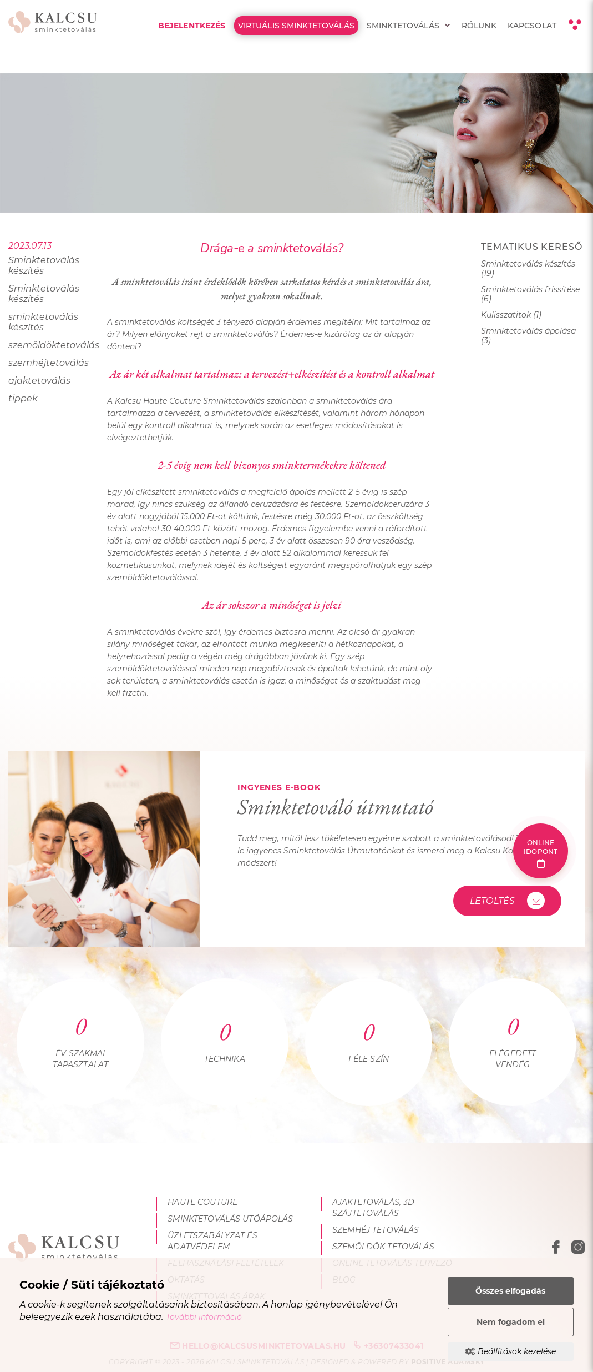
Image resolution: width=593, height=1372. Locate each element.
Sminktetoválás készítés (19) (528, 268)
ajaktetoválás (39, 380)
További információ (204, 1317)
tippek (22, 398)
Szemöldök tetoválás (383, 1247)
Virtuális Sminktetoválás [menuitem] (296, 26)
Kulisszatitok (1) (511, 315)
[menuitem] (447, 26)
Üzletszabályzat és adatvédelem (212, 1241)
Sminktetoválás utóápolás (230, 1219)
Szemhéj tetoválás (375, 1230)
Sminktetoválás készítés (43, 265)
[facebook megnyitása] (557, 1249)
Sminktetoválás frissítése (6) (530, 294)
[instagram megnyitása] (578, 1249)
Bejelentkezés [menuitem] (192, 26)
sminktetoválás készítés (43, 322)
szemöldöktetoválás (49, 345)
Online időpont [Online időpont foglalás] (540, 853)
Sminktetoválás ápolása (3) (528, 335)
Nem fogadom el (511, 1322)
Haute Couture (202, 1202)
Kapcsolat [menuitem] (532, 26)
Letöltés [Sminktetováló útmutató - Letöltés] (507, 900)
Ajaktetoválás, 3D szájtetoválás (373, 1207)
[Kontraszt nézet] (574, 25)
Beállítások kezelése (510, 1351)
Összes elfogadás (510, 1291)
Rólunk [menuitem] (479, 26)
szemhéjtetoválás (48, 363)
